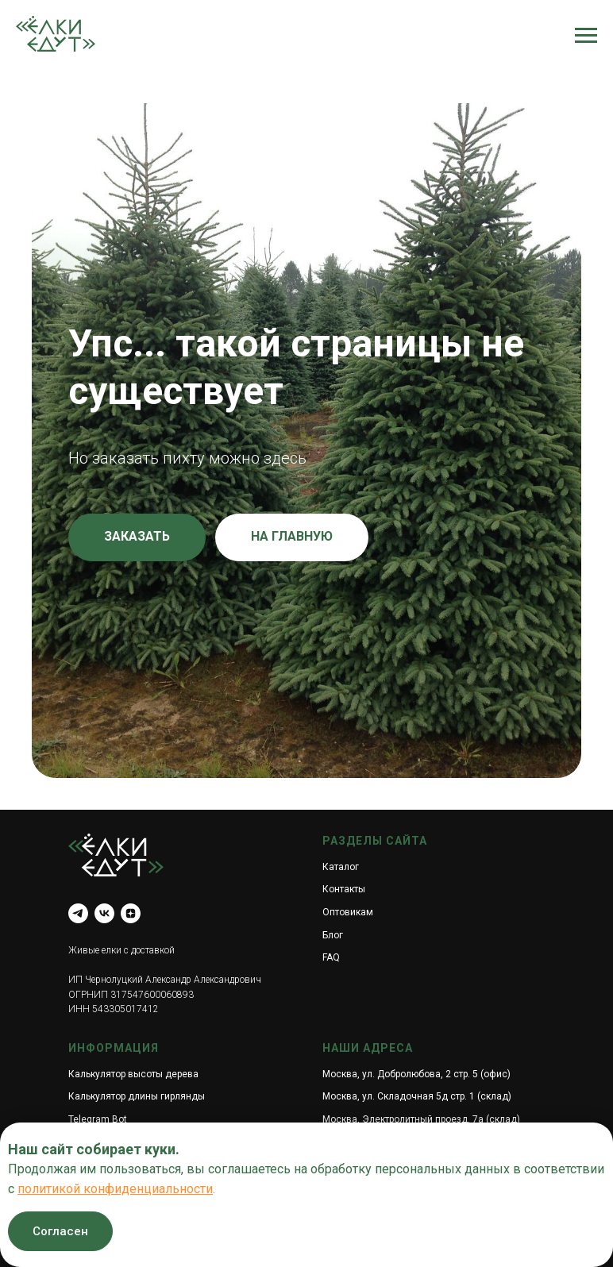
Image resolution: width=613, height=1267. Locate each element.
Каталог (340, 866)
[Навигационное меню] (586, 36)
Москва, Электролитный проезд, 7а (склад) (421, 1119)
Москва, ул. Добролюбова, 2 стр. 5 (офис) (416, 1074)
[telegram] (78, 913)
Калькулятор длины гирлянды (136, 1096)
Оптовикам (347, 912)
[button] (137, 537)
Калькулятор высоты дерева (133, 1074)
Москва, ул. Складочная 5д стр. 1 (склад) (416, 1096)
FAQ (331, 957)
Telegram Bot (97, 1119)
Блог (332, 935)
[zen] (131, 913)
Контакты (343, 889)
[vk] (104, 913)
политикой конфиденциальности (115, 1188)
